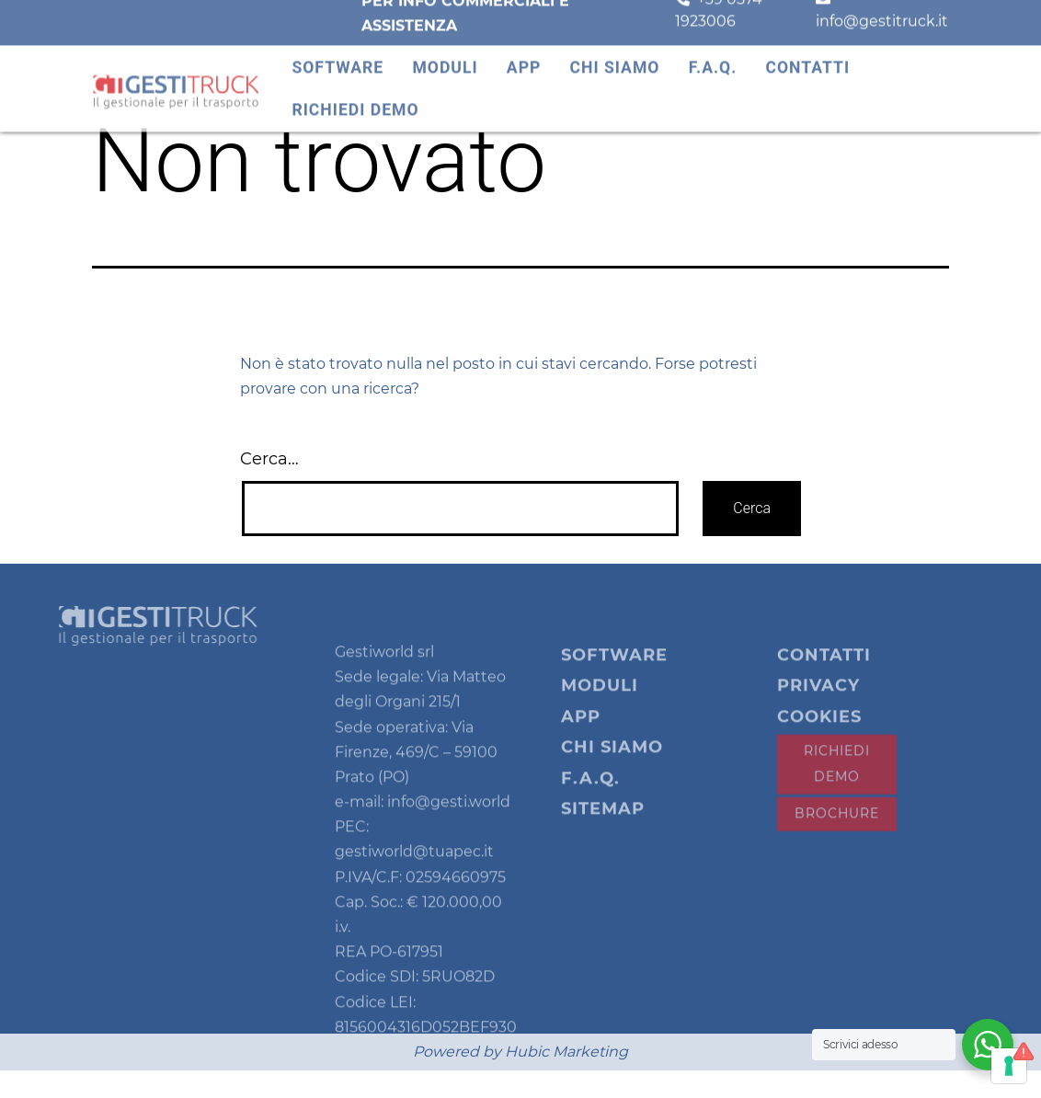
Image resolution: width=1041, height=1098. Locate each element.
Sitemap (603, 836)
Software (337, 59)
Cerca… (269, 459)
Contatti (807, 59)
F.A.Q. (713, 59)
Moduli (444, 59)
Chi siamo (615, 59)
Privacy (818, 713)
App (524, 59)
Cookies (819, 743)
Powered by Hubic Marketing (520, 1051)
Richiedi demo (355, 102)
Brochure (837, 840)
